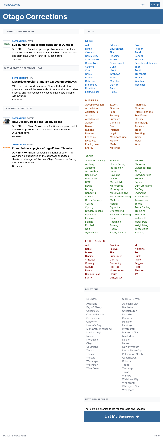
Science (139, 59)
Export (113, 104)
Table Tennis (142, 196)
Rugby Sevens (118, 232)
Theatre (139, 270)
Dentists (89, 133)
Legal (113, 133)
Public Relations (144, 111)
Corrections (19, 41)
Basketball (91, 178)
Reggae (139, 263)
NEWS (89, 40)
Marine (114, 140)
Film (112, 252)
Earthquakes (92, 91)
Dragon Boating (94, 210)
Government (117, 63)
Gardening (115, 263)
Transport (140, 73)
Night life (140, 248)
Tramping (140, 210)
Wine (137, 144)
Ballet (88, 248)
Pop (137, 252)
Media (113, 144)
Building (89, 129)
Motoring (115, 147)
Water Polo (141, 221)
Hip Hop (114, 266)
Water (138, 140)
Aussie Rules (92, 171)
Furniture (115, 119)
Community (91, 55)
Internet (114, 129)
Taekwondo (141, 200)
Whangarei (128, 389)
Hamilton (127, 321)
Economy (90, 136)
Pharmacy (140, 104)
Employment (92, 144)
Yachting (139, 232)
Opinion (114, 84)
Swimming (140, 192)
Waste (138, 136)
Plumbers (140, 108)
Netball (114, 203)
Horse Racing (117, 164)
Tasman (90, 354)
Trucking (140, 133)
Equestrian (91, 214)
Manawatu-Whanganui (99, 328)
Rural (138, 52)
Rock (137, 266)
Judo (113, 171)
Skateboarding (143, 167)
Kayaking (115, 174)
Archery (90, 164)
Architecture (92, 119)
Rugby (113, 228)
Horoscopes (117, 270)
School (139, 55)
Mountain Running (120, 196)
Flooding (115, 55)
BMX (88, 182)
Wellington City (130, 386)
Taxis (137, 66)
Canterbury (92, 310)
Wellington (92, 364)
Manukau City (130, 332)
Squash (139, 182)
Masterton (128, 336)
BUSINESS (91, 100)
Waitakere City (130, 379)
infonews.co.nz (11, 4)
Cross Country (93, 200)
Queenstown (129, 357)
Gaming (114, 259)
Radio (138, 259)
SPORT (89, 156)
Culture (89, 266)
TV (136, 273)
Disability (90, 88)
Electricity (90, 140)
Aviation (89, 122)
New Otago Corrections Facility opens (37, 121)
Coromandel (93, 318)
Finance (114, 108)
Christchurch (129, 310)
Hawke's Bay (93, 325)
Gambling (115, 122)
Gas (112, 126)
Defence (90, 81)
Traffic (138, 70)
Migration (115, 81)
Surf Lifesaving (143, 185)
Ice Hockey (116, 167)
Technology (141, 122)
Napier (126, 339)
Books (88, 252)
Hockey (114, 160)
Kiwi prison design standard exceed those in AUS (44, 81)
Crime (88, 73)
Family (88, 277)
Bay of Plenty (94, 307)
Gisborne (91, 321)
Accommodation (94, 104)
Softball (139, 178)
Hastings (127, 325)
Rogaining (115, 221)
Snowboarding (143, 174)
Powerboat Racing (120, 214)
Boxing (89, 189)
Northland (92, 339)
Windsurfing (141, 228)
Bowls (88, 185)
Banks (88, 126)
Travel (138, 77)
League (114, 178)
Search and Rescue (146, 63)
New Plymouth (130, 346)
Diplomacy (91, 84)
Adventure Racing (95, 160)
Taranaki (91, 350)
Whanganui (128, 382)
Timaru (126, 372)
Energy (89, 147)
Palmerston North (132, 354)
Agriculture (91, 111)
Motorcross (116, 185)
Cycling (89, 207)
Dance (88, 270)
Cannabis (90, 52)
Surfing (139, 189)
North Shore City (132, 350)
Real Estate (141, 115)
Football (89, 225)
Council (89, 66)
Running (139, 160)
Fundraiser (116, 255)
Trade (138, 129)
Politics (139, 45)
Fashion (114, 245)
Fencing (89, 218)
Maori (113, 77)
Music (138, 245)
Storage (139, 119)
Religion (139, 48)
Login (142, 4)
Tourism (139, 126)
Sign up (155, 4)
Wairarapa (92, 361)
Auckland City (130, 303)
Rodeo (113, 218)
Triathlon (140, 214)
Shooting (140, 164)
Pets (112, 88)
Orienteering (117, 210)
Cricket (89, 196)
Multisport (115, 200)
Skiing (138, 171)
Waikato (90, 357)
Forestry (114, 115)
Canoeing (90, 192)
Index (157, 435)
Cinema (89, 255)
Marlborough (93, 332)
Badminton (91, 174)
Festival (114, 248)
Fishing (89, 221)
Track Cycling (142, 207)
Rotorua (126, 361)
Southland (92, 346)
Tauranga (127, 368)
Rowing (114, 225)
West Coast (92, 368)
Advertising (91, 108)
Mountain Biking (119, 192)
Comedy (89, 263)
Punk (138, 255)
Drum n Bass (92, 273)
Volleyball (140, 218)
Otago (89, 343)
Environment (117, 48)
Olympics (115, 207)
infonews (115, 73)
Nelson (90, 336)
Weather (139, 81)
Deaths (89, 77)
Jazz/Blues (116, 277)
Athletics (90, 167)
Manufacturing (118, 136)
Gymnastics (91, 232)
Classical (90, 259)
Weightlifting (141, 225)
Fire (112, 52)
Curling (89, 203)
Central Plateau (95, 314)
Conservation (92, 59)
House (113, 273)
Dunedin (18, 49)
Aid (87, 45)
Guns (113, 66)
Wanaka (126, 375)
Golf (87, 228)
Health (113, 70)
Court (88, 70)
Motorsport (116, 189)
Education (115, 45)
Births (88, 48)
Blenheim (127, 307)
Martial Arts (116, 182)
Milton (17, 86)
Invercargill (128, 328)
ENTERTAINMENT (96, 241)
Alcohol (89, 115)
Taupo (126, 364)
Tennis (138, 203)
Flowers (114, 59)
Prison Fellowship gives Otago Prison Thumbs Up (44, 148)
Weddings (140, 84)
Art (87, 245)
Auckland (91, 303)
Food (112, 111)
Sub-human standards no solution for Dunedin (42, 44)
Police (113, 91)
